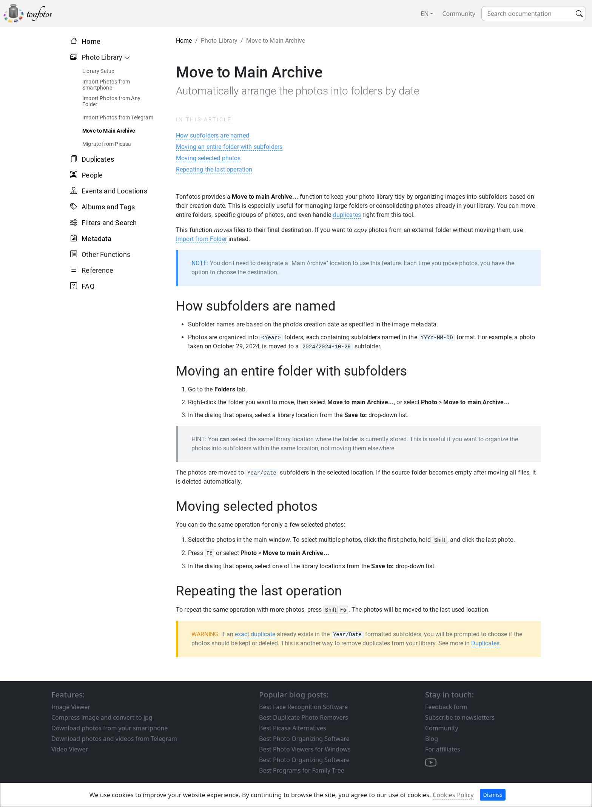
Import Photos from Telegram (117, 117)
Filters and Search (109, 223)
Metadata (96, 239)
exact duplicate (255, 634)
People (90, 175)
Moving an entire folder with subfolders (229, 146)
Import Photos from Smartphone (106, 85)
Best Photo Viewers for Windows (305, 749)
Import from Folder (201, 239)
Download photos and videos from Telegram (114, 738)
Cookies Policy (453, 795)
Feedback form (446, 707)
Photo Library (100, 57)
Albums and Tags (108, 207)
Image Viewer (70, 707)
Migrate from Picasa (106, 144)
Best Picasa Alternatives (292, 728)
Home (91, 41)
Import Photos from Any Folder (111, 101)
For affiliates (442, 749)
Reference (95, 270)
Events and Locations (114, 191)
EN (425, 13)
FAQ (88, 286)
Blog (431, 738)
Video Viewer (69, 749)
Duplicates (98, 159)
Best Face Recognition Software (303, 707)
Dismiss (493, 794)
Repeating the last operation (214, 169)
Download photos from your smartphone (109, 728)
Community (458, 13)
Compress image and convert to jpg (102, 717)
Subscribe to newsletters (460, 717)
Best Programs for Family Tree (301, 770)
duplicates (347, 214)
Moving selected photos (208, 158)
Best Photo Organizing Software (304, 738)
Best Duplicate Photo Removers (303, 717)
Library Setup (98, 71)
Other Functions (104, 254)
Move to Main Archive (109, 131)
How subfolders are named (212, 135)
